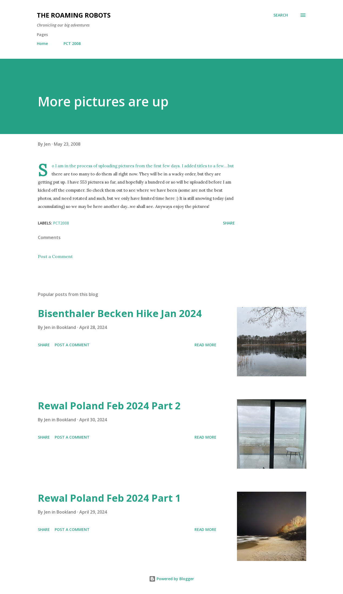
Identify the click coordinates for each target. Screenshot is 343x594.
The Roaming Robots (74, 15)
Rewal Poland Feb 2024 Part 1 (109, 498)
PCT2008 (61, 223)
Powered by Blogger (171, 578)
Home (42, 43)
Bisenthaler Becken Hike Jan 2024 (120, 313)
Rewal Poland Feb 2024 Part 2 (109, 405)
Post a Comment (55, 256)
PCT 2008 (72, 43)
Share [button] (229, 223)
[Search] (280, 15)
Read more (205, 344)
